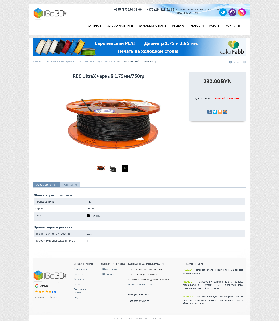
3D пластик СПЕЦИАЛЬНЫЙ (96, 61)
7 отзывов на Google (46, 297)
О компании (80, 269)
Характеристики (46, 184)
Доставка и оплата (80, 291)
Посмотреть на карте (140, 284)
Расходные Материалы (61, 61)
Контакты (79, 279)
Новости (78, 274)
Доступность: (203, 98)
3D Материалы (109, 269)
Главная (38, 61)
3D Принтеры (108, 274)
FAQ (76, 297)
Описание (70, 184)
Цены (77, 284)
